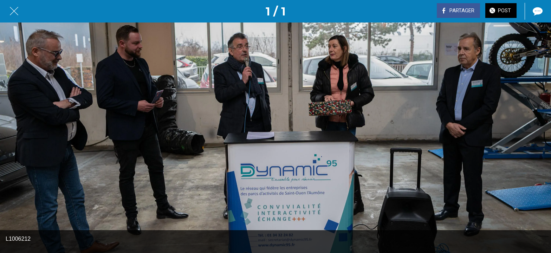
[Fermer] (14, 11)
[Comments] (537, 11)
